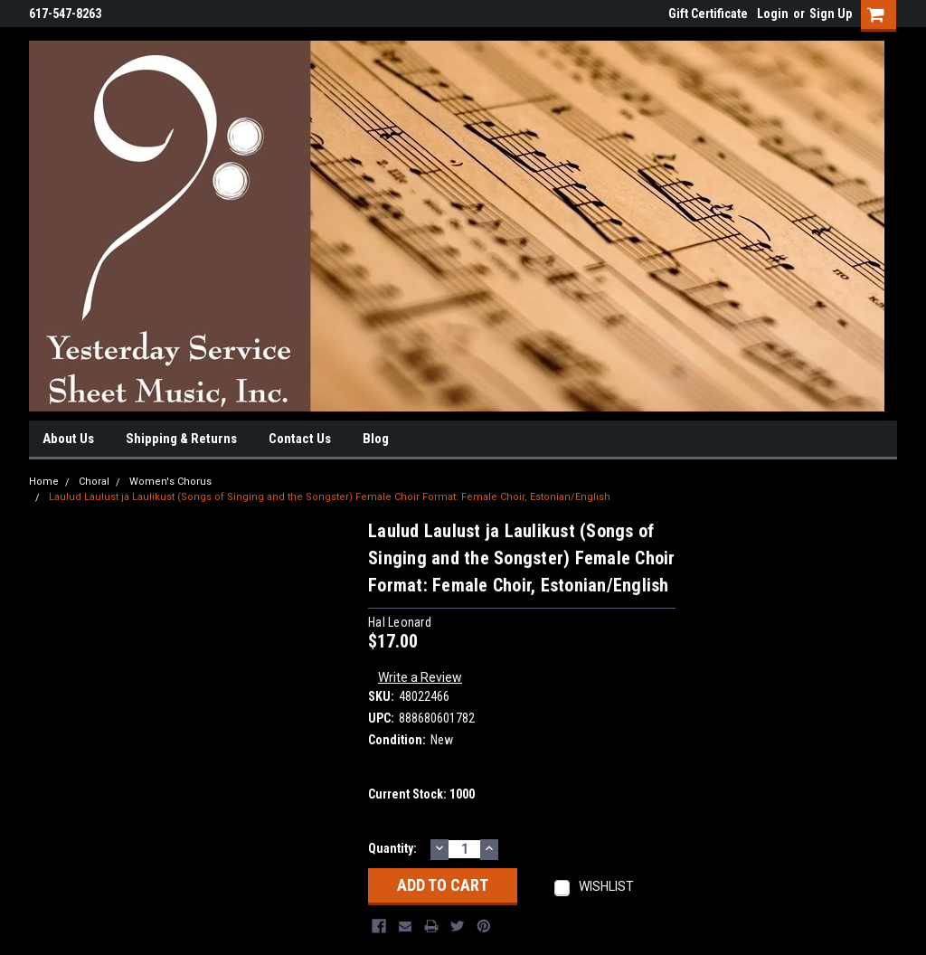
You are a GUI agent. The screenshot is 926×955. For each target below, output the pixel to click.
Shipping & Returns (181, 438)
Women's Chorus (170, 481)
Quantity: (392, 848)
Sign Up (830, 13)
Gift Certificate (708, 13)
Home (44, 481)
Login (773, 13)
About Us (68, 438)
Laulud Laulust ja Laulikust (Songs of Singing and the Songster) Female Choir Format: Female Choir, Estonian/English (329, 497)
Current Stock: (421, 794)
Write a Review (420, 677)
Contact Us (300, 438)
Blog (376, 438)
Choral (94, 481)
